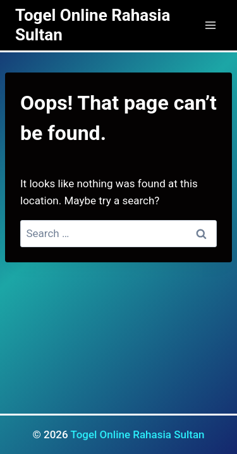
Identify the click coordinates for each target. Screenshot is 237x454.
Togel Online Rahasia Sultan (137, 434)
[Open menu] (210, 25)
